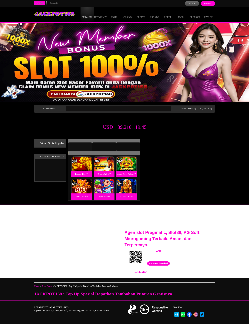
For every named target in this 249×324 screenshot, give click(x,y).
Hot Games (100, 14)
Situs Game (47, 286)
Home (36, 286)
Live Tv (208, 14)
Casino (127, 14)
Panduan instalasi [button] (158, 263)
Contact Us (54, 3)
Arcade (154, 14)
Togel (181, 14)
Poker (168, 14)
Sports (141, 14)
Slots (114, 14)
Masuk (191, 3)
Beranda (87, 14)
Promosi (195, 14)
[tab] (80, 146)
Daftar (208, 3)
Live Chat (39, 3)
